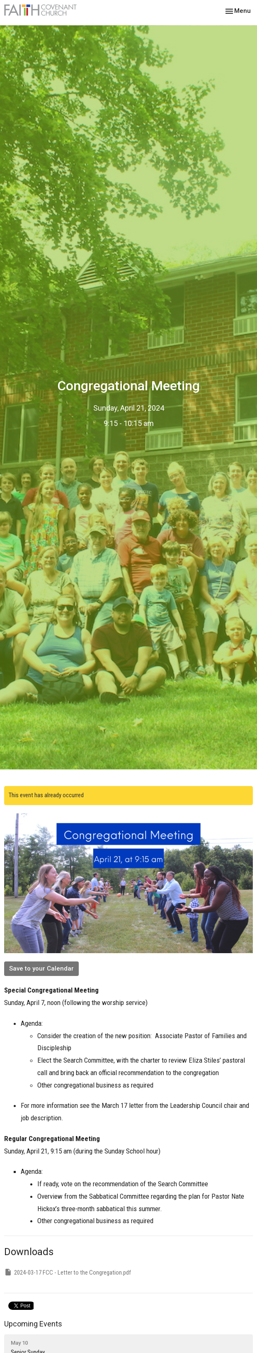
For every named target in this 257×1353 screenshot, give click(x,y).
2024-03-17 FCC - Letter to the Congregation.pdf (67, 1272)
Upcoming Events (33, 1323)
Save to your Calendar (41, 968)
